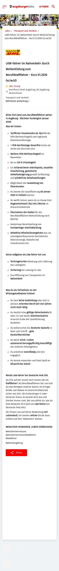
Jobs (7, 30)
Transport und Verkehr (25, 30)
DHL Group (14, 86)
